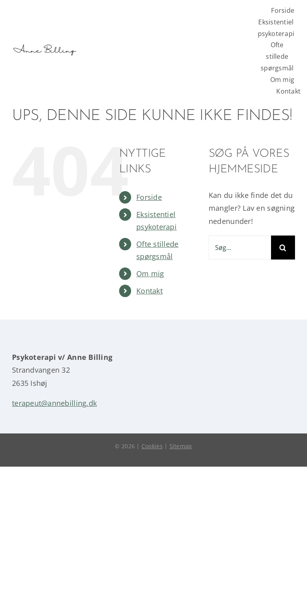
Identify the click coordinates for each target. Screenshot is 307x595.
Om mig (150, 273)
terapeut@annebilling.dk (54, 403)
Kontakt (149, 291)
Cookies (152, 446)
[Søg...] (240, 248)
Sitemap (180, 446)
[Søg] (283, 248)
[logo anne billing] (44, 38)
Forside (149, 197)
